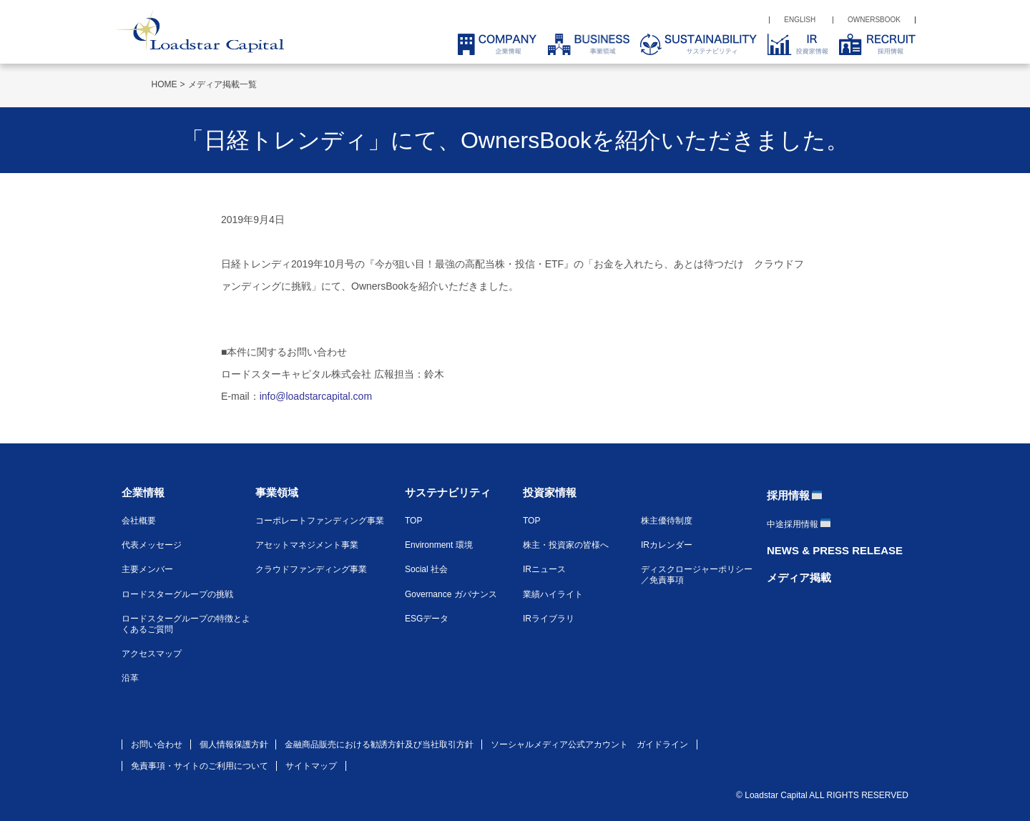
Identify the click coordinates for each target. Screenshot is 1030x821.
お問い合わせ (156, 744)
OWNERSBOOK (874, 20)
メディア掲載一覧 (222, 84)
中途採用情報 (792, 524)
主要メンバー (147, 569)
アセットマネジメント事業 (306, 545)
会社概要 (139, 521)
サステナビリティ (448, 492)
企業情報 (143, 492)
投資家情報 (550, 492)
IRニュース (544, 569)
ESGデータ (426, 619)
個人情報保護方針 (234, 744)
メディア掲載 (799, 577)
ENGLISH (799, 20)
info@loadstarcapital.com (316, 396)
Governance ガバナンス (451, 594)
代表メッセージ (152, 545)
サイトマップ (311, 766)
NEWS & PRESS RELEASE (835, 550)
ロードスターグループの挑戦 (177, 594)
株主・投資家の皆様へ (566, 545)
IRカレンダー (666, 545)
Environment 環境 (439, 545)
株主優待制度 (666, 521)
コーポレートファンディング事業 (319, 521)
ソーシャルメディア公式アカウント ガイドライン (589, 744)
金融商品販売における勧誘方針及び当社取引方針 (379, 744)
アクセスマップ (152, 654)
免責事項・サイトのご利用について (199, 766)
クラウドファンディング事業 (311, 569)
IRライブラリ (548, 619)
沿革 (130, 678)
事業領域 (276, 492)
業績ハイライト (553, 594)
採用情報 (788, 495)
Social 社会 (426, 569)
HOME (164, 84)
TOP (413, 521)
